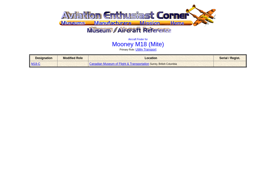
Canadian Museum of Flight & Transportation (119, 64)
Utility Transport (146, 49)
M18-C (35, 64)
